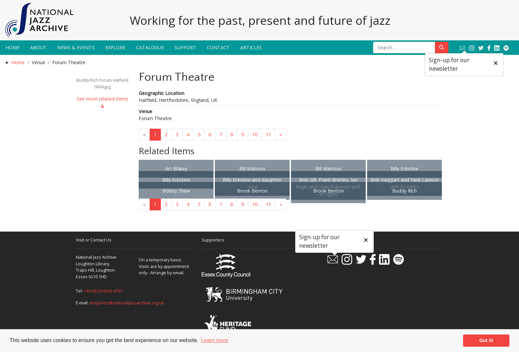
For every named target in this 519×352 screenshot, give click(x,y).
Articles (251, 47)
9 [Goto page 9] (242, 134)
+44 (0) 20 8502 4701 (103, 291)
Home (12, 47)
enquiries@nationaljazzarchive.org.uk (126, 303)
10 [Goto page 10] (255, 134)
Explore (115, 47)
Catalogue (150, 47)
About (38, 47)
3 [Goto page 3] (177, 134)
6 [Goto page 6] (210, 134)
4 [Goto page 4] (188, 134)
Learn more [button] (214, 340)
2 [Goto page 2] (166, 134)
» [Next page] (280, 134)
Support (185, 47)
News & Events (76, 47)
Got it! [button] (486, 340)
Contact (218, 47)
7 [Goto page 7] (220, 134)
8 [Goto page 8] (231, 134)
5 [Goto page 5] (199, 134)
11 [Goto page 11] (268, 134)
